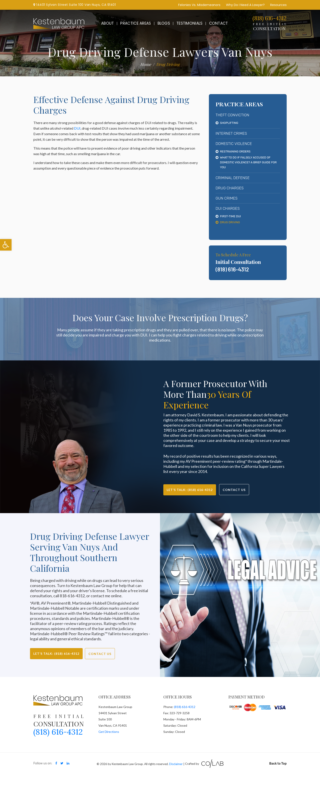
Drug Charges (230, 188)
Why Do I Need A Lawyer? (245, 5)
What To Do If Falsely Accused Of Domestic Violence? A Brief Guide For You (248, 162)
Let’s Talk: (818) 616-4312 (190, 490)
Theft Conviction (232, 115)
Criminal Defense (233, 178)
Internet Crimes (231, 133)
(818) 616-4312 (269, 18)
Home (145, 64)
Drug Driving (230, 222)
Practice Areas (135, 23)
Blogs (164, 23)
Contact (218, 23)
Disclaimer (176, 763)
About (107, 23)
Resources (278, 5)
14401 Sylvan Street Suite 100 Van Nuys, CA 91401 (74, 4)
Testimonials (189, 23)
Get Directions (108, 732)
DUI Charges (228, 208)
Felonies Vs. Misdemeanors (199, 5)
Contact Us (234, 490)
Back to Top (278, 763)
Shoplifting (229, 123)
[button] (6, 245)
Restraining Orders (235, 151)
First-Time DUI (230, 216)
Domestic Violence (234, 143)
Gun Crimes (227, 198)
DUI (77, 128)
